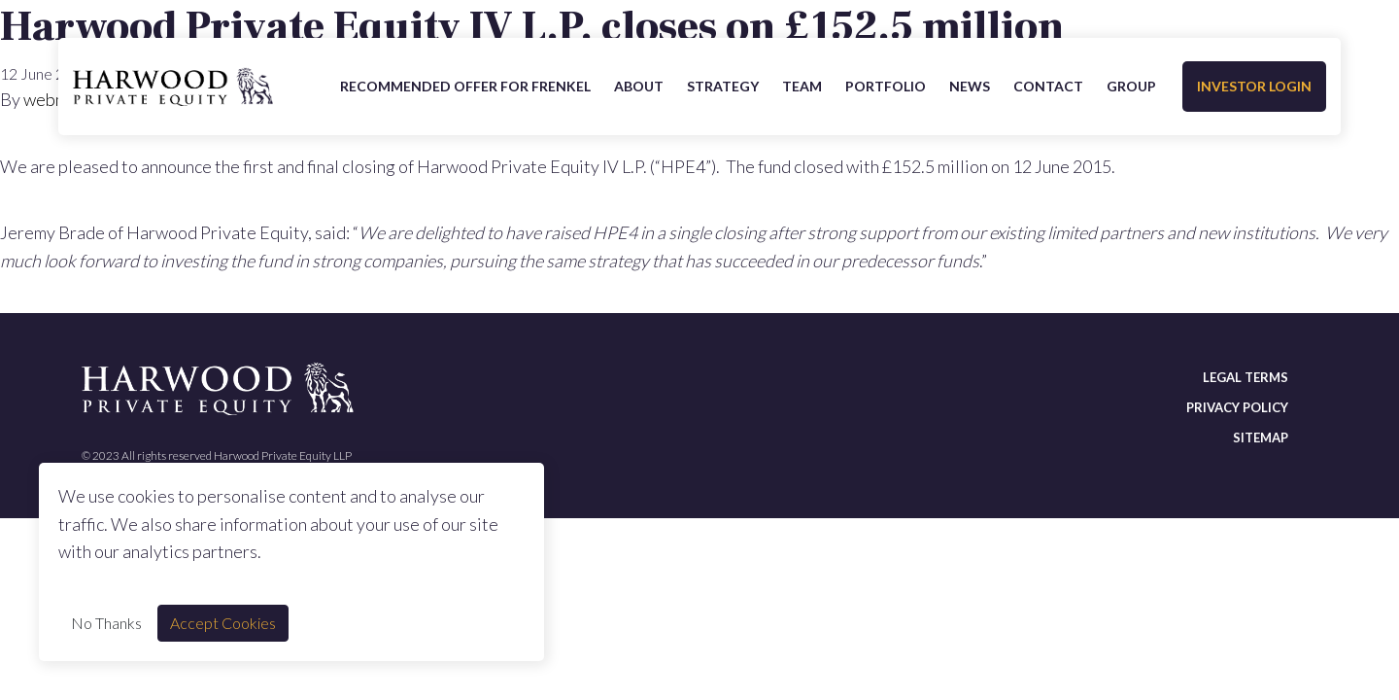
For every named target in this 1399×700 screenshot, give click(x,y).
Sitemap (1260, 437)
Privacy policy (1237, 407)
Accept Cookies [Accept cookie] (223, 622)
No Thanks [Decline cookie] (106, 622)
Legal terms (1245, 377)
